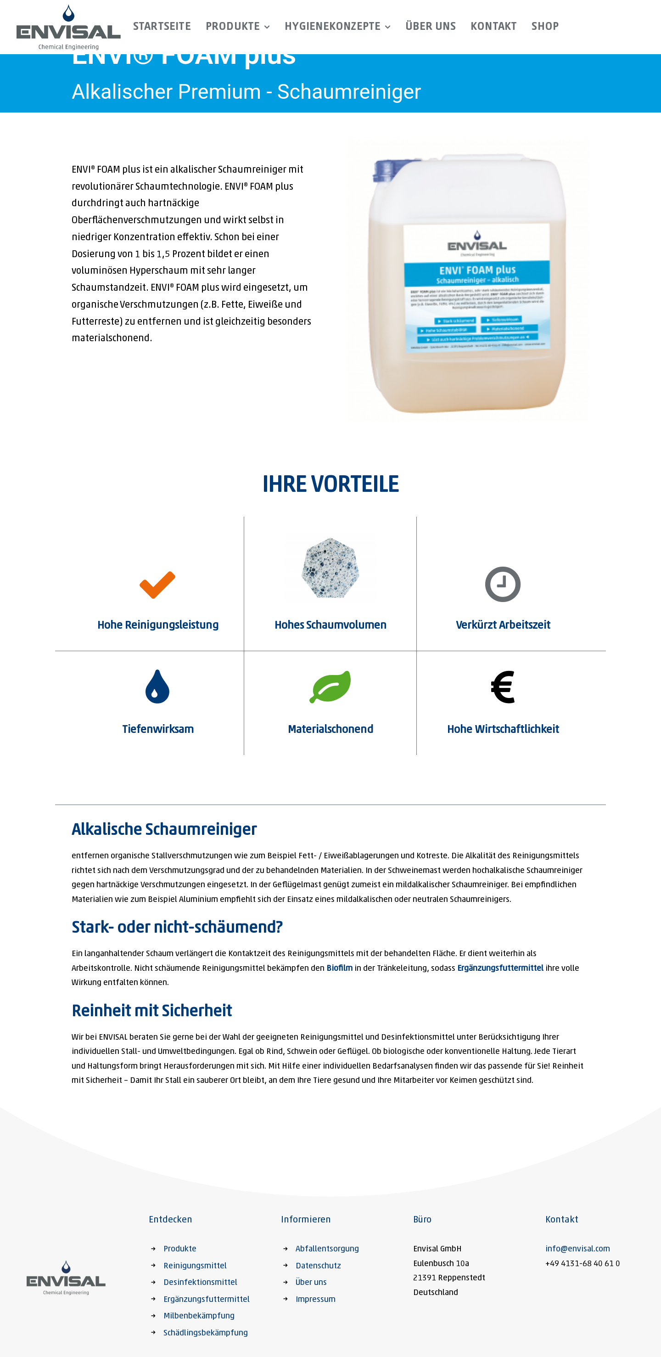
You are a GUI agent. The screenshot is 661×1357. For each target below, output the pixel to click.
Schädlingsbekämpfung (205, 1333)
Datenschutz (318, 1266)
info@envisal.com (577, 1249)
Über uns (430, 27)
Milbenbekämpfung (199, 1316)
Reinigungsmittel (195, 1266)
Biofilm (339, 968)
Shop (545, 27)
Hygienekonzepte (338, 27)
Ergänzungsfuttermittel (500, 968)
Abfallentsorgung (327, 1249)
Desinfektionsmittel (200, 1282)
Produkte (238, 27)
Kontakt (494, 27)
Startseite (162, 27)
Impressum (316, 1299)
